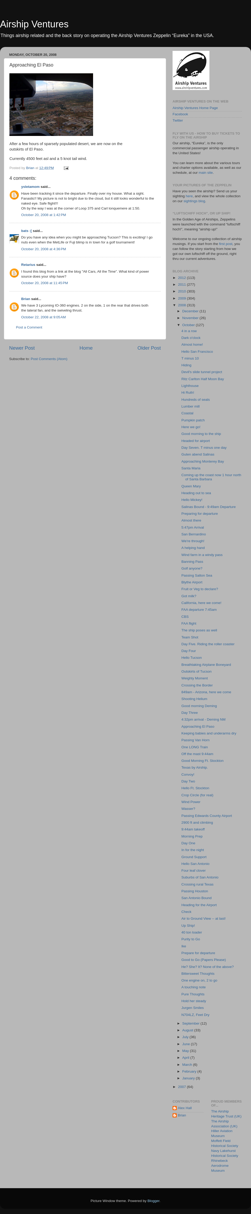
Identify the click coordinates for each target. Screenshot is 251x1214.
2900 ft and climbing (197, 822)
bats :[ (26, 231)
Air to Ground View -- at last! (203, 918)
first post (225, 244)
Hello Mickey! (191, 500)
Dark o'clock (191, 338)
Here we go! (191, 427)
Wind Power (191, 802)
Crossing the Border (197, 685)
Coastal (187, 413)
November (190, 318)
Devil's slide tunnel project (201, 372)
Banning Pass (192, 562)
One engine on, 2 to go (199, 980)
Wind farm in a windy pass (202, 555)
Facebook (180, 114)
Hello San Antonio (195, 864)
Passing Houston (194, 891)
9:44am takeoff (193, 829)
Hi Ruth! (187, 392)
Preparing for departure (199, 514)
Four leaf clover (193, 870)
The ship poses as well (199, 630)
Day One (188, 843)
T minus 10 (190, 358)
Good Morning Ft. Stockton (202, 761)
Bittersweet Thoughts (198, 974)
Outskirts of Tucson (196, 671)
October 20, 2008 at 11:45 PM (44, 283)
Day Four (188, 651)
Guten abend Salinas (197, 454)
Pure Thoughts (192, 994)
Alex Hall (185, 1108)
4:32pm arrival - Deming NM (203, 719)
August (188, 1030)
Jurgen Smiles (192, 1008)
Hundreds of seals (195, 400)
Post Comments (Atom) (49, 359)
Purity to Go (190, 939)
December (190, 311)
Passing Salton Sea (196, 575)
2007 (182, 1087)
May (186, 1051)
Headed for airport (195, 441)
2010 (182, 291)
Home (86, 348)
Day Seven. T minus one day (204, 448)
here (189, 196)
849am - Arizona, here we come (206, 692)
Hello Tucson (191, 658)
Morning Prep (192, 836)
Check (186, 912)
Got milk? (188, 596)
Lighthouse (190, 386)
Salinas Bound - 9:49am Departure (208, 507)
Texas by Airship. (194, 767)
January (189, 1078)
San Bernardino (193, 534)
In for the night (192, 850)
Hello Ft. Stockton (195, 788)
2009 (182, 298)
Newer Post (22, 348)
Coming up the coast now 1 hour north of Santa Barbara (211, 477)
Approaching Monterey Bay (202, 461)
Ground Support (194, 857)
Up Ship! (188, 926)
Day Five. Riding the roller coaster (208, 644)
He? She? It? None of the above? (207, 967)
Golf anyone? (191, 568)
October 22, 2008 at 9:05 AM (43, 317)
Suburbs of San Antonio (200, 877)
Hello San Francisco (197, 352)
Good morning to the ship (201, 434)
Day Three (189, 713)
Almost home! (192, 344)
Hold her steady (193, 1001)
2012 (182, 278)
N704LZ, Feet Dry (195, 1015)
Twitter (178, 120)
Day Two (188, 781)
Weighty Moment (194, 678)
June (186, 1044)
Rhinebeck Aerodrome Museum (220, 1166)
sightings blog (194, 201)
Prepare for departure (198, 953)
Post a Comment (29, 327)
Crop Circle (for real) (197, 795)
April (186, 1058)
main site (206, 173)
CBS (185, 617)
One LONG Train (194, 747)
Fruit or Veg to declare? (199, 589)
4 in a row (189, 331)
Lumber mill (190, 406)
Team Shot (189, 637)
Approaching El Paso (197, 726)
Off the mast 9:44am (197, 754)
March (187, 1065)
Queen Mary (191, 486)
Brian (25, 299)
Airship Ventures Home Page (195, 108)
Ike (183, 946)
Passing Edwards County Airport (206, 816)
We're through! (192, 541)
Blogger (153, 1201)
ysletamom (30, 187)
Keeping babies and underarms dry (208, 733)
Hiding (186, 365)
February (189, 1071)
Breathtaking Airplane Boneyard (206, 665)
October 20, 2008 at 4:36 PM (43, 249)
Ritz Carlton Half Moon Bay (202, 379)
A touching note (193, 987)
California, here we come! (201, 603)
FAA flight (188, 623)
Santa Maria (191, 468)
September (191, 1023)
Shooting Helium (194, 699)
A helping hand (193, 548)
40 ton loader (191, 932)
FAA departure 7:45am (199, 610)
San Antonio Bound (196, 898)
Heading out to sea (196, 493)
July (186, 1037)
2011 (182, 284)
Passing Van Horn (195, 740)
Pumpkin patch (193, 420)
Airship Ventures (34, 24)
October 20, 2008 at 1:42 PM (43, 215)
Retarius (28, 265)
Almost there (191, 520)
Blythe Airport (191, 582)
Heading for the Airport (199, 905)
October (189, 325)
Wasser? (188, 809)
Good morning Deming (199, 706)
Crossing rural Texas (197, 884)
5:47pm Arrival (192, 527)
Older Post (149, 348)
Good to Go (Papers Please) (203, 960)
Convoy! (188, 774)
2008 (182, 305)
